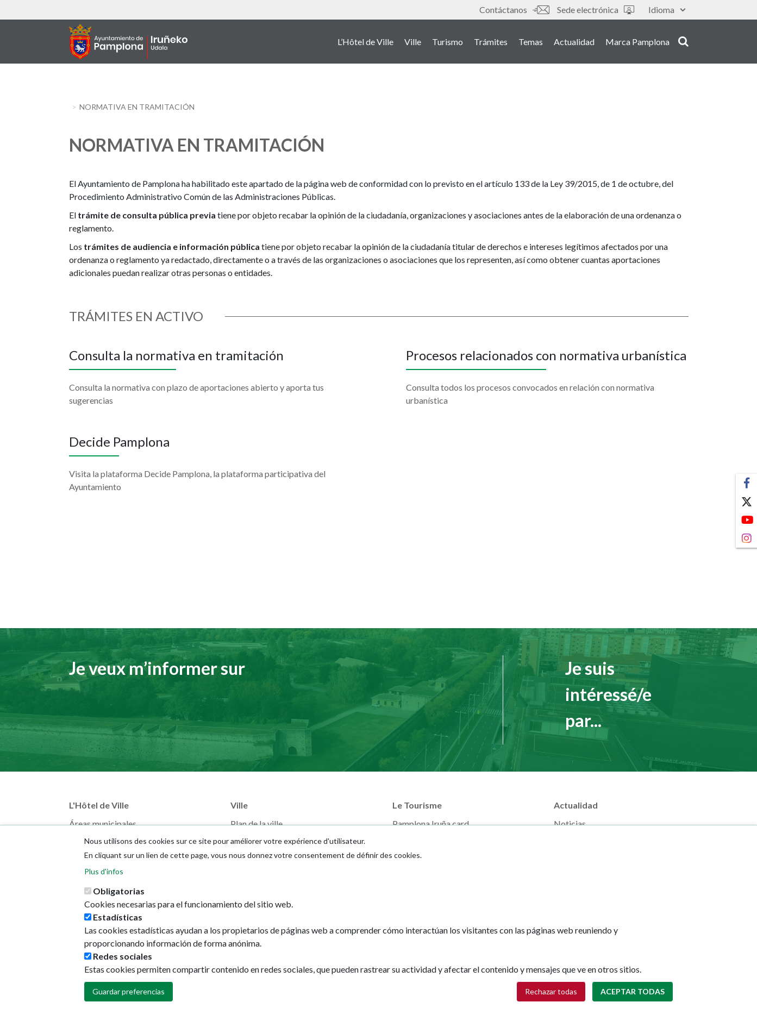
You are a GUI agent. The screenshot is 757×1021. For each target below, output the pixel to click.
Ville (412, 42)
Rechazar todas (551, 998)
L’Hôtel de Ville (365, 42)
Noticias (570, 823)
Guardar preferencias (128, 998)
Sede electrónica (595, 9)
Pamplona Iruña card (430, 823)
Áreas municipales (102, 823)
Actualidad (574, 42)
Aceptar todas (632, 998)
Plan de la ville (256, 823)
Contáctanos (514, 9)
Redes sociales (122, 962)
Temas (530, 42)
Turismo (447, 42)
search (683, 41)
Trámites (491, 42)
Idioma (666, 9)
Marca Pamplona (637, 42)
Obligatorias (119, 897)
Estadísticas (117, 923)
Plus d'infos (103, 877)
